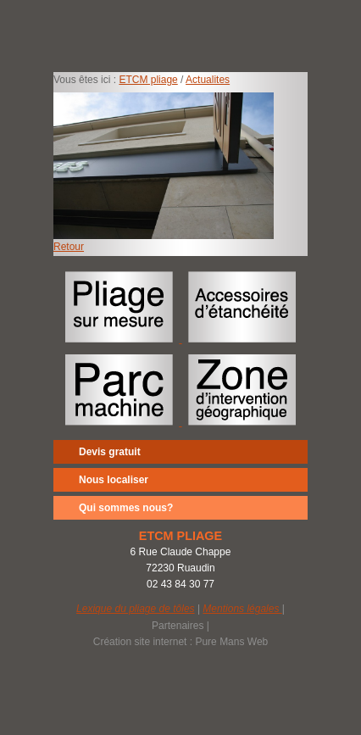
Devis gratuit (110, 452)
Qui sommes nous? (126, 508)
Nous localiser (113, 480)
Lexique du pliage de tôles (135, 609)
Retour (68, 247)
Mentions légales (242, 609)
